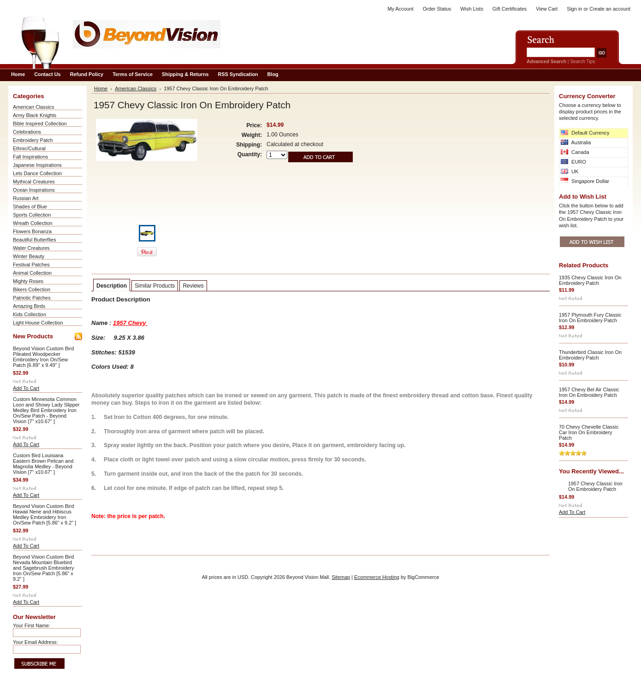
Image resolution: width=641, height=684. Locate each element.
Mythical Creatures (34, 181)
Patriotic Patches (32, 298)
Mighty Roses (28, 281)
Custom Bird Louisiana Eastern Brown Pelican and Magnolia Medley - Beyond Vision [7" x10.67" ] (43, 464)
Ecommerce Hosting (376, 577)
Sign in (574, 9)
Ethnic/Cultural (29, 148)
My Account (400, 9)
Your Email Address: (35, 642)
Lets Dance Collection (37, 173)
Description (111, 286)
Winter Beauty (28, 256)
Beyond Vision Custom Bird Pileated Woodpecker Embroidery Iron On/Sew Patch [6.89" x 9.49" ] (43, 357)
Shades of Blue (30, 206)
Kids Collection (29, 314)
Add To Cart (26, 388)
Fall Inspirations (30, 156)
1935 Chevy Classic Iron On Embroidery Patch (590, 280)
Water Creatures (31, 248)
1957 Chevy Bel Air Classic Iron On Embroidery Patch (589, 392)
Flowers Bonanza (32, 231)
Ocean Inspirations (34, 190)
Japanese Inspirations (37, 165)
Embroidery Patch (33, 140)
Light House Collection (38, 322)
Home (100, 88)
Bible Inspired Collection (40, 123)
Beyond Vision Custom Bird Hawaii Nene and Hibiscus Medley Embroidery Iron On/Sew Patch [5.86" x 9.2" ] (44, 514)
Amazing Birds (29, 306)
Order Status (437, 9)
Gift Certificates (510, 9)
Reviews (193, 286)
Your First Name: (31, 625)
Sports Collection (32, 215)
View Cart (547, 9)
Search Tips (582, 61)
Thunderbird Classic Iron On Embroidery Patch (590, 354)
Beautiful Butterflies (34, 239)
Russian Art (26, 198)
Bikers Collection (31, 289)
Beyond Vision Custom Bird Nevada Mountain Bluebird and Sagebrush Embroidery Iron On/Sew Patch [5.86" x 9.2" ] (43, 568)
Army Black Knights (34, 115)
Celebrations (27, 132)
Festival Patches (31, 264)
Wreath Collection (33, 223)
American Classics (33, 107)
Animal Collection (32, 273)
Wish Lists (471, 9)
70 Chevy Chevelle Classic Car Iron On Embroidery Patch (588, 432)
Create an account (609, 9)
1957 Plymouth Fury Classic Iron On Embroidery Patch (590, 317)
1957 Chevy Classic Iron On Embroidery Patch (595, 486)
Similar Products (155, 286)
